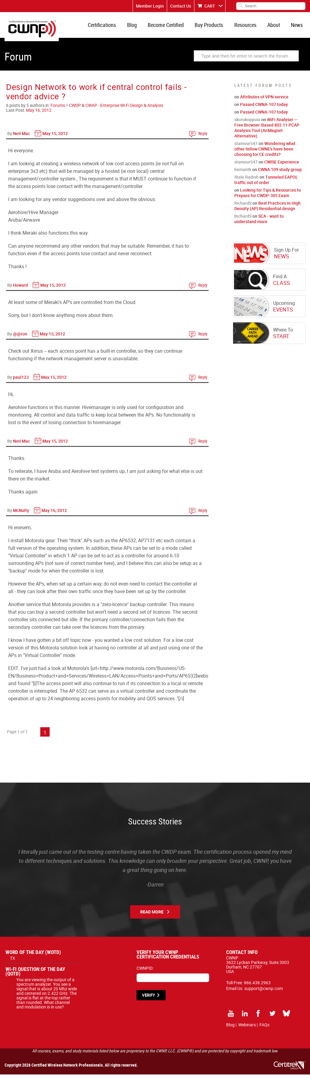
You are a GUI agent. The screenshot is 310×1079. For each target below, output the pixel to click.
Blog (141, 27)
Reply (202, 138)
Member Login (150, 6)
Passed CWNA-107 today (264, 109)
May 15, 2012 (55, 138)
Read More (151, 916)
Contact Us (180, 6)
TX (12, 962)
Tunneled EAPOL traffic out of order (266, 184)
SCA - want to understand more (259, 223)
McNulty (21, 515)
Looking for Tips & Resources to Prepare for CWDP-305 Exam (267, 197)
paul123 (21, 381)
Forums (58, 110)
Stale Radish (246, 181)
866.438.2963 (257, 987)
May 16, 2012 (38, 114)
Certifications (112, 27)
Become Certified (173, 27)
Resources (249, 27)
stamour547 (246, 148)
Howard (20, 289)
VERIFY (148, 999)
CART (209, 6)
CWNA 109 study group (280, 174)
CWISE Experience (281, 166)
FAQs (264, 1029)
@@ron (20, 338)
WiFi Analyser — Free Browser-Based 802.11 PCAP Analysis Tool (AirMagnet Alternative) (266, 132)
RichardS (243, 207)
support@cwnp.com (263, 993)
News (298, 27)
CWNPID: (145, 972)
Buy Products (214, 27)
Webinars (247, 1029)
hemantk (242, 174)
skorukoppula (247, 124)
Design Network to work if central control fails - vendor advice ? (96, 96)
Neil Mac (21, 138)
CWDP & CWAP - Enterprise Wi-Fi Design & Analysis (116, 110)
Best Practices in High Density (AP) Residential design (267, 210)
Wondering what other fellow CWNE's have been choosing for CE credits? (264, 153)
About (276, 27)
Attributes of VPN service (264, 101)
